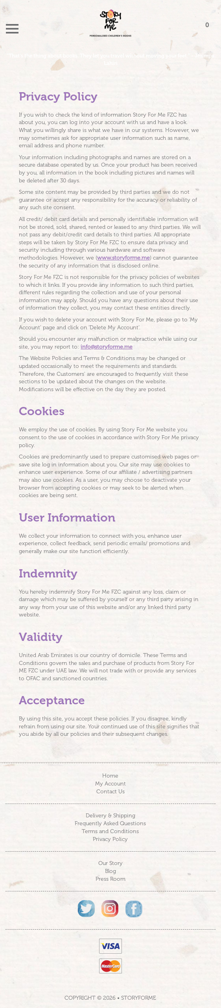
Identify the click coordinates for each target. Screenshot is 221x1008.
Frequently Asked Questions (110, 823)
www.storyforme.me (123, 257)
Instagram (110, 909)
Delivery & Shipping (110, 815)
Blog (110, 871)
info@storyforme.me (107, 346)
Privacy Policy (110, 839)
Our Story (110, 863)
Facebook (134, 909)
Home (110, 775)
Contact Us (110, 791)
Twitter (87, 909)
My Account (110, 783)
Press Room (110, 879)
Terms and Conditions (110, 831)
